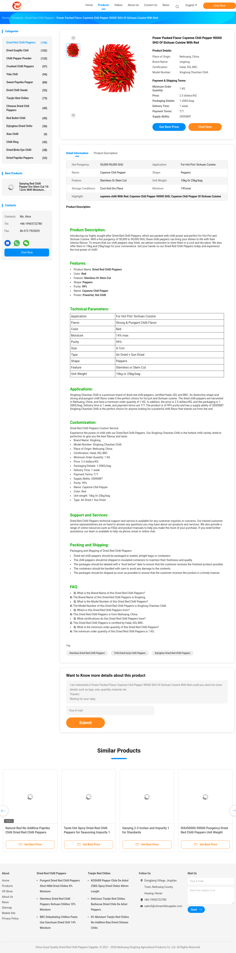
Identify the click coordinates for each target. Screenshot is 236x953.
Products (7, 885)
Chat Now (220, 5)
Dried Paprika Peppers (26, 158)
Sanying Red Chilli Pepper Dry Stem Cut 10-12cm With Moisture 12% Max (34, 186)
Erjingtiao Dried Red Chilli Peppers (172, 653)
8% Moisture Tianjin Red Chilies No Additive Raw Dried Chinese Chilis (110, 922)
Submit (85, 722)
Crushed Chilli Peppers (26, 66)
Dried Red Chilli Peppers (26, 43)
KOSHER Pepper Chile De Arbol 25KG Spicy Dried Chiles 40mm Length (109, 886)
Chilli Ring (26, 142)
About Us (7, 896)
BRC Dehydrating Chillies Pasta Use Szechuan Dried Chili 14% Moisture (58, 922)
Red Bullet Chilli (26, 118)
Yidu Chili (26, 74)
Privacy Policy (10, 918)
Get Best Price (169, 127)
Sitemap (7, 907)
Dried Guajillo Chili (26, 51)
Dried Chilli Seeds (26, 90)
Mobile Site (8, 913)
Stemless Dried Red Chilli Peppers (87, 653)
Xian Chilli (26, 134)
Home (5, 880)
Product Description (105, 153)
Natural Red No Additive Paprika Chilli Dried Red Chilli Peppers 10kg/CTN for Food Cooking (27, 832)
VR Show (7, 891)
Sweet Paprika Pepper (26, 82)
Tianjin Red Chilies (26, 98)
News (5, 902)
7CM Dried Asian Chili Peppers (130, 653)
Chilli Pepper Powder (26, 58)
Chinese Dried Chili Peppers (26, 108)
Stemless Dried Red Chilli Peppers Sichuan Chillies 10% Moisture (58, 904)
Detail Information (77, 153)
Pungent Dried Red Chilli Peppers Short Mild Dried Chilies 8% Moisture (60, 886)
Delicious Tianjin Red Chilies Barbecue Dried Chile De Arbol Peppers (109, 904)
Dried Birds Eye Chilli (26, 150)
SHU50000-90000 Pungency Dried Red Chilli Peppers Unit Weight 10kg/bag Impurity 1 (204, 832)
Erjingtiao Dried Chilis (26, 126)
